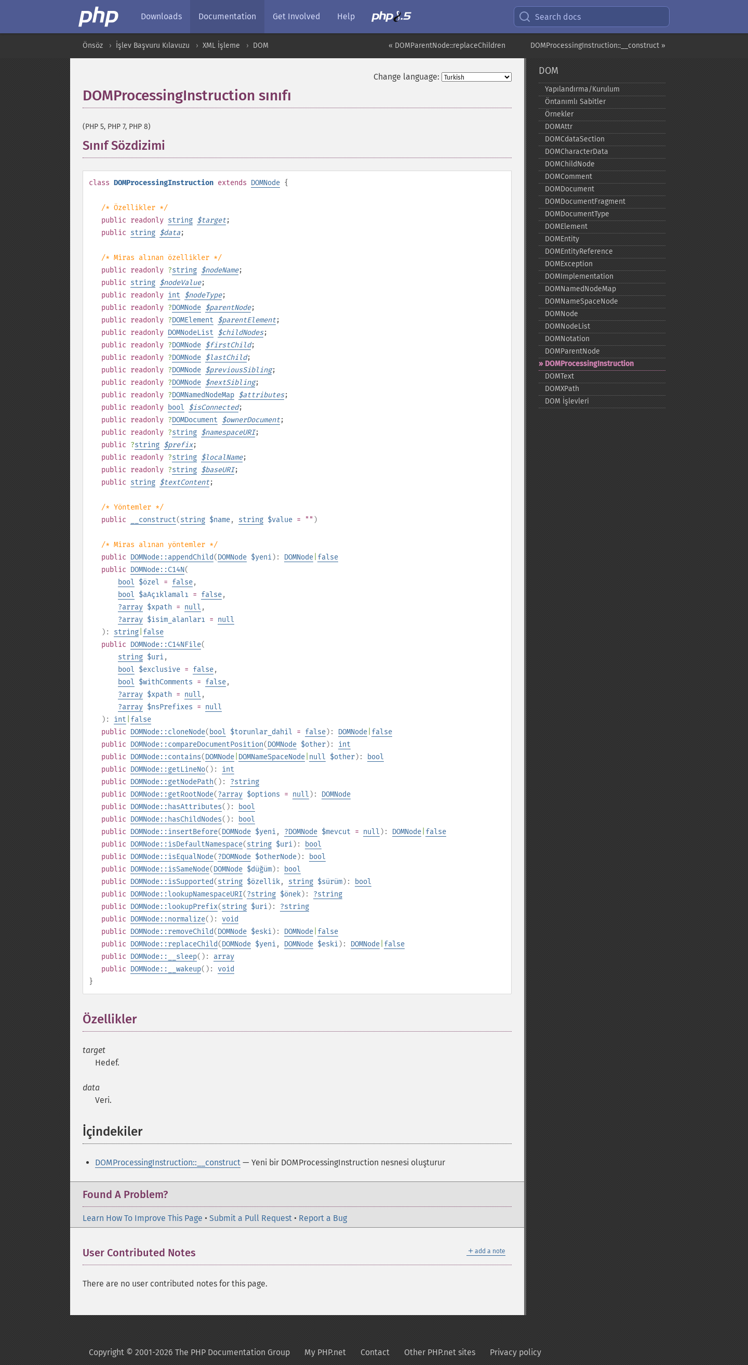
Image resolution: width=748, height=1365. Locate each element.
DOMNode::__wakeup (165, 969)
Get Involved (296, 16)
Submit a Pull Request (250, 1218)
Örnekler (559, 114)
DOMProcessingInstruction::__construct (168, 1162)
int (174, 295)
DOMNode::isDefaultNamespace (186, 844)
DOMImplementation (579, 276)
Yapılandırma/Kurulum (582, 89)
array (132, 607)
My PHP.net (325, 1352)
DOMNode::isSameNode (169, 869)
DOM (261, 45)
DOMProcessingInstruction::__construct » (597, 45)
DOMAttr (558, 126)
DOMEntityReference (579, 251)
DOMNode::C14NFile (165, 644)
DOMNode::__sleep (163, 956)
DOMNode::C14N (157, 569)
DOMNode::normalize (167, 919)
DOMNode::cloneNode (167, 731)
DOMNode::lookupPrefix (174, 906)
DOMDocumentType (577, 214)
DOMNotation (567, 338)
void (230, 919)
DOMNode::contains (165, 756)
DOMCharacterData (576, 151)
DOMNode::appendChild (171, 557)
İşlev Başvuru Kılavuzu (153, 45)
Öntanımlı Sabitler (575, 101)
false (327, 557)
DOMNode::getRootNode (171, 794)
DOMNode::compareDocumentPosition (196, 744)
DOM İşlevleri (567, 401)
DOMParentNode (572, 351)
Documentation (227, 16)
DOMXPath (562, 388)
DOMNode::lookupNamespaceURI (186, 894)
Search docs (549, 16)
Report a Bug (323, 1218)
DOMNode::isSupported (171, 881)
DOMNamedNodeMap (203, 395)
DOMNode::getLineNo (167, 769)
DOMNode (265, 182)
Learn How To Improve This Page (143, 1218)
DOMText (559, 376)
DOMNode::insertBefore (174, 831)
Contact (375, 1352)
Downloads (161, 16)
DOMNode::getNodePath (171, 781)
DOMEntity (562, 239)
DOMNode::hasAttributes (176, 806)
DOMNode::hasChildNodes (176, 819)
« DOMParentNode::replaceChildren (447, 45)
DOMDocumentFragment (585, 201)
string (180, 220)
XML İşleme (221, 45)
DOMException (569, 263)
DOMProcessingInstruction (589, 363)
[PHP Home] (99, 16)
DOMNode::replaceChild (174, 944)
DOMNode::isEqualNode (171, 856)
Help (346, 16)
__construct (153, 519)
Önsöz (93, 45)
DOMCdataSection (575, 139)
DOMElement (192, 320)
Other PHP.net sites (439, 1352)
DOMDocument (195, 419)
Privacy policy (515, 1352)
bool (176, 407)
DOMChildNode (570, 164)
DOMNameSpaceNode (271, 756)
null (192, 607)
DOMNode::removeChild (171, 931)
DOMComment (568, 176)
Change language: (406, 77)
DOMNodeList (190, 332)
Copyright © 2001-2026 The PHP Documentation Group (189, 1352)
